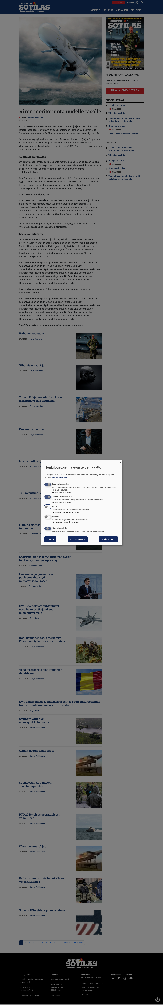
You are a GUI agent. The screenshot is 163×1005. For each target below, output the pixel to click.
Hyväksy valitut (77, 539)
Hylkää (50, 539)
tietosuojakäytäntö (59, 477)
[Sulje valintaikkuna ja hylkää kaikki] (120, 461)
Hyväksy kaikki (108, 539)
